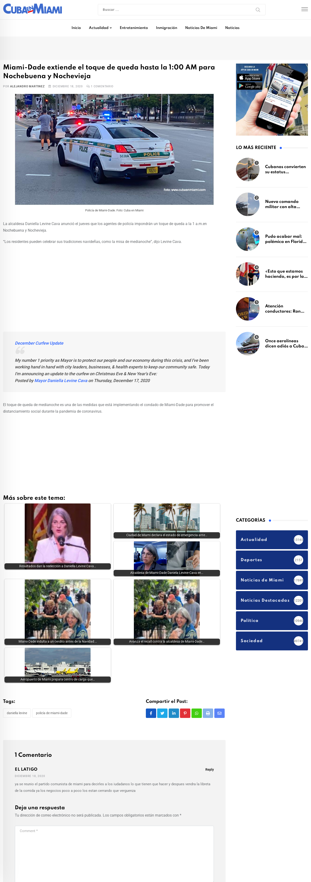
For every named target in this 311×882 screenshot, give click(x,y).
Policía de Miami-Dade (52, 645)
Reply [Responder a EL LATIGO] (209, 702)
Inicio (76, 28)
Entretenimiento (134, 28)
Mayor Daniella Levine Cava (60, 380)
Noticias (232, 28)
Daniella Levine (17, 645)
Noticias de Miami (201, 28)
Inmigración (166, 28)
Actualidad (98, 28)
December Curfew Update (39, 343)
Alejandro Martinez (27, 86)
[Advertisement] (114, 283)
